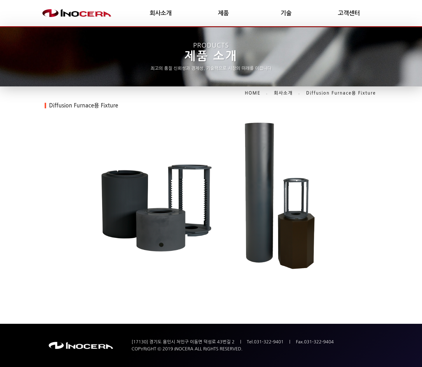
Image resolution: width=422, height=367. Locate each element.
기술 (286, 13)
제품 (223, 13)
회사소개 (161, 13)
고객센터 (349, 13)
